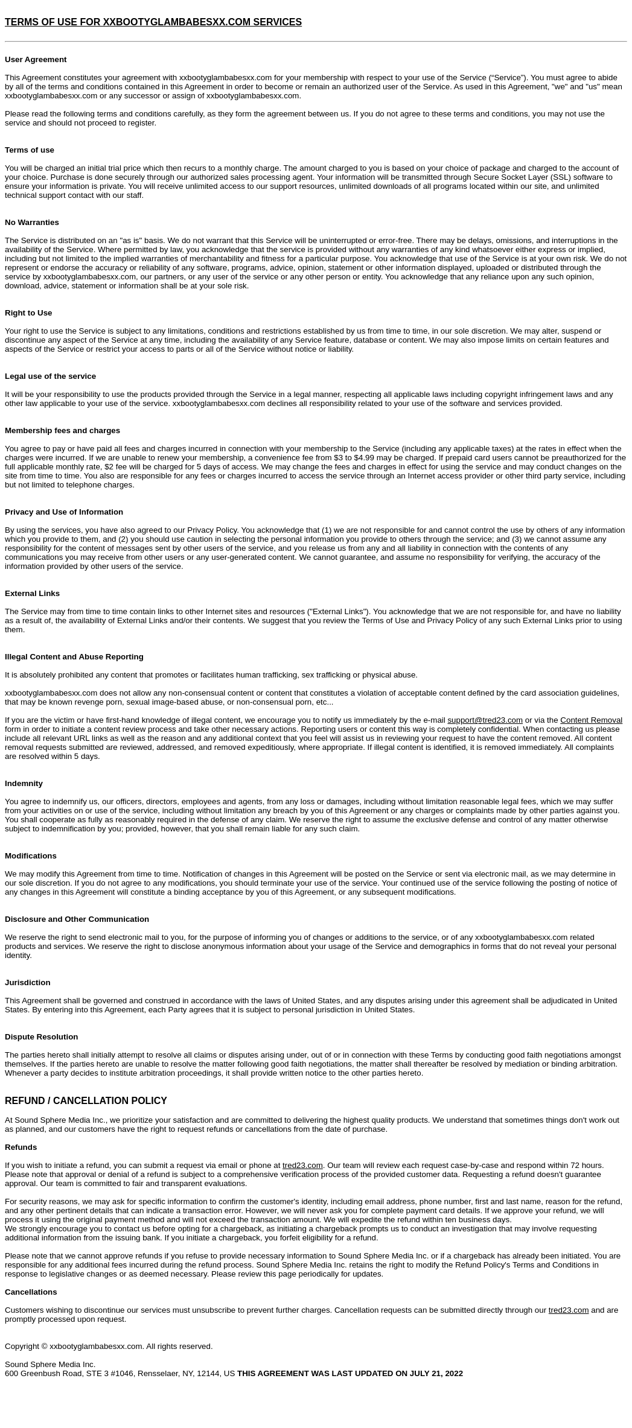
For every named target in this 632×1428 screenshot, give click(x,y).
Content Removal (591, 720)
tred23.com (302, 1165)
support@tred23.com (485, 720)
